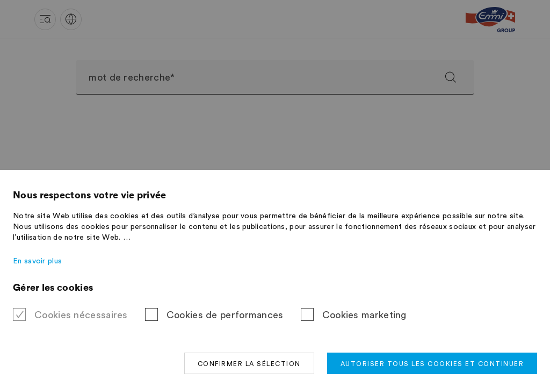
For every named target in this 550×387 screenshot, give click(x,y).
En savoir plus (37, 261)
